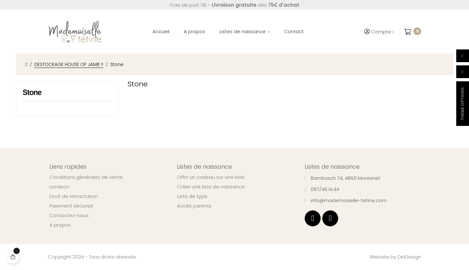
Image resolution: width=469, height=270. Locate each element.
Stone (32, 92)
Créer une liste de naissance (211, 187)
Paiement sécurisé (71, 206)
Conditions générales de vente (86, 177)
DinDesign (409, 256)
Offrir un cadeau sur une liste (210, 177)
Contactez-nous (69, 215)
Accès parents (194, 206)
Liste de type (192, 196)
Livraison (59, 187)
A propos (60, 225)
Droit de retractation (73, 196)
